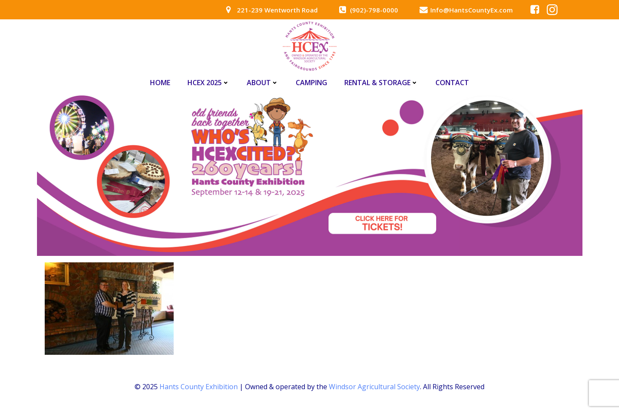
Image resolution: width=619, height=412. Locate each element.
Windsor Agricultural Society (374, 386)
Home (160, 82)
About (263, 82)
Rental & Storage (381, 82)
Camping (311, 82)
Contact (452, 82)
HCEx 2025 (208, 82)
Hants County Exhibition (198, 386)
